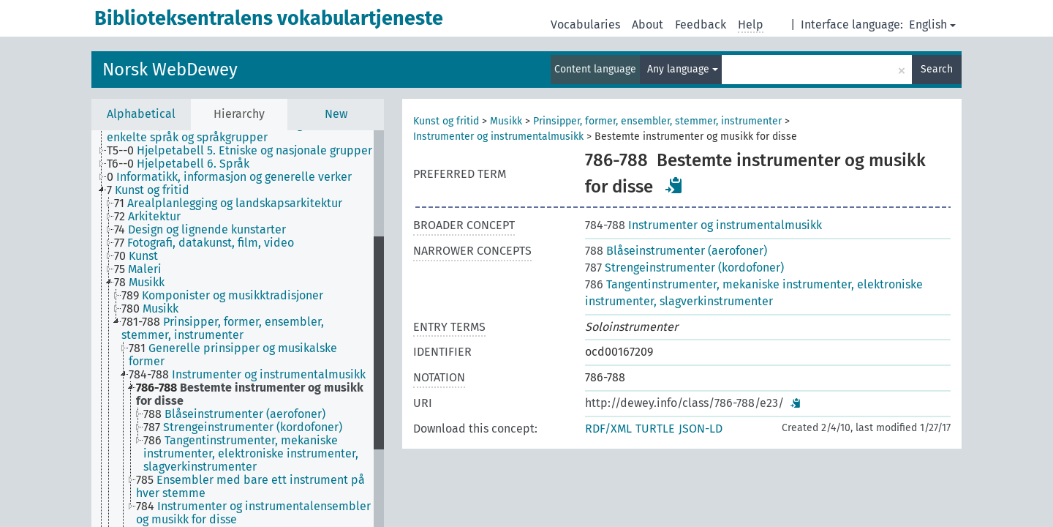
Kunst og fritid (446, 121)
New (336, 114)
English (932, 24)
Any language (682, 69)
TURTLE (655, 429)
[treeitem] (246, 131)
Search (937, 69)
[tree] (237, 328)
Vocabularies (585, 24)
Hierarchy (239, 114)
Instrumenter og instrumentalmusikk (498, 136)
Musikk (506, 121)
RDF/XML (608, 429)
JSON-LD (700, 429)
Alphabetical (141, 114)
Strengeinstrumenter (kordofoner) (684, 267)
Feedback (700, 24)
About (647, 24)
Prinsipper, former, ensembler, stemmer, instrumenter (657, 121)
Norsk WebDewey (170, 69)
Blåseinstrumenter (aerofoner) (676, 251)
